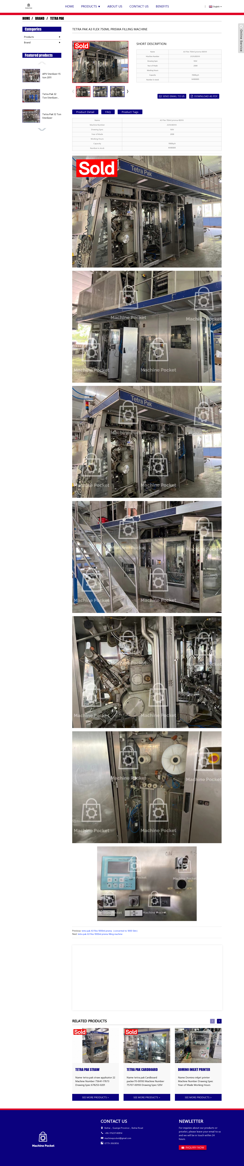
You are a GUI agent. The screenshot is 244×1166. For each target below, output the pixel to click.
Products (90, 6)
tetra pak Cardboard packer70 (142, 1070)
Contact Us (139, 6)
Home (69, 6)
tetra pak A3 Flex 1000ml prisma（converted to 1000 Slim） (110, 930)
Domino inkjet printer (194, 1070)
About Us (114, 6)
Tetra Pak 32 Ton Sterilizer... (50, 95)
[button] (41, 62)
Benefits (162, 6)
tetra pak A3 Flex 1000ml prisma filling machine (100, 933)
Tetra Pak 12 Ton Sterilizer (51, 115)
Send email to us (174, 96)
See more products (95, 1097)
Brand (39, 18)
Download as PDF (206, 96)
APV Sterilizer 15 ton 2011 (51, 75)
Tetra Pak (57, 18)
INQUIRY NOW (194, 1147)
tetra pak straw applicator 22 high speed (93, 1070)
